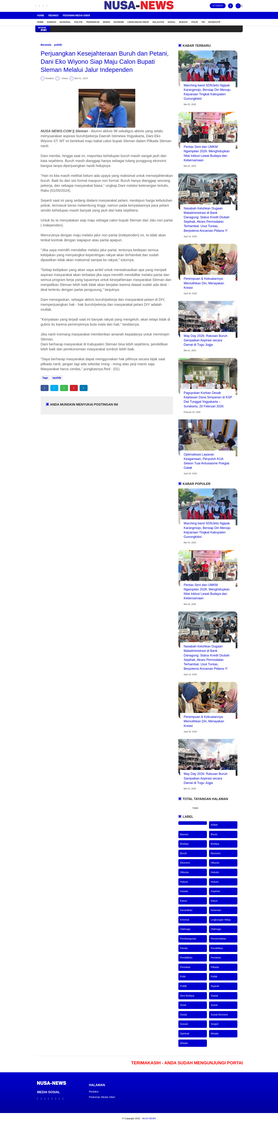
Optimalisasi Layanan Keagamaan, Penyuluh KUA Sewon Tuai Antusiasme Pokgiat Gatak (206, 461)
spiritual (184, 1033)
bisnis (214, 834)
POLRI (194, 22)
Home (40, 15)
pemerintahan (218, 938)
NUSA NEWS (149, 1118)
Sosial (172, 22)
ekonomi (215, 853)
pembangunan (188, 938)
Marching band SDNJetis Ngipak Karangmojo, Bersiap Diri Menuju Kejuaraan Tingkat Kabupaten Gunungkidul (207, 92)
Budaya (183, 22)
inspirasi (215, 891)
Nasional (65, 22)
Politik (78, 22)
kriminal (184, 919)
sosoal (184, 1024)
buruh (183, 853)
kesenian (216, 910)
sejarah (215, 986)
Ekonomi (119, 22)
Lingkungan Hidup (138, 22)
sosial (214, 1005)
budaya (184, 843)
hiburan (215, 862)
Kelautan (158, 22)
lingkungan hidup (221, 919)
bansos (184, 834)
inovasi (184, 891)
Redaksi (53, 15)
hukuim (215, 872)
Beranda (46, 44)
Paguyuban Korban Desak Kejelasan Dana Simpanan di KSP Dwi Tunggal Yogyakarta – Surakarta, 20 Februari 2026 (208, 399)
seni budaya (187, 995)
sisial (183, 1005)
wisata (214, 1033)
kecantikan (186, 910)
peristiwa (216, 957)
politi (182, 976)
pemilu (184, 948)
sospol (214, 1024)
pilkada (215, 967)
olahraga (185, 929)
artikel (214, 824)
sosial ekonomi (219, 1014)
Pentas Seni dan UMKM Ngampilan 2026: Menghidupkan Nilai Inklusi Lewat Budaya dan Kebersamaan (207, 153)
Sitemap (217, 5)
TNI (203, 22)
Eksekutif (214, 22)
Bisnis (106, 22)
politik (58, 44)
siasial (214, 995)
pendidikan (217, 948)
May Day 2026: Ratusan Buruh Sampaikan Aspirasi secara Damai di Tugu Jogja (205, 340)
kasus (183, 900)
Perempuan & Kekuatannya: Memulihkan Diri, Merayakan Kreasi (204, 283)
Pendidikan (92, 22)
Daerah (51, 22)
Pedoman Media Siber (76, 15)
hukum (184, 881)
